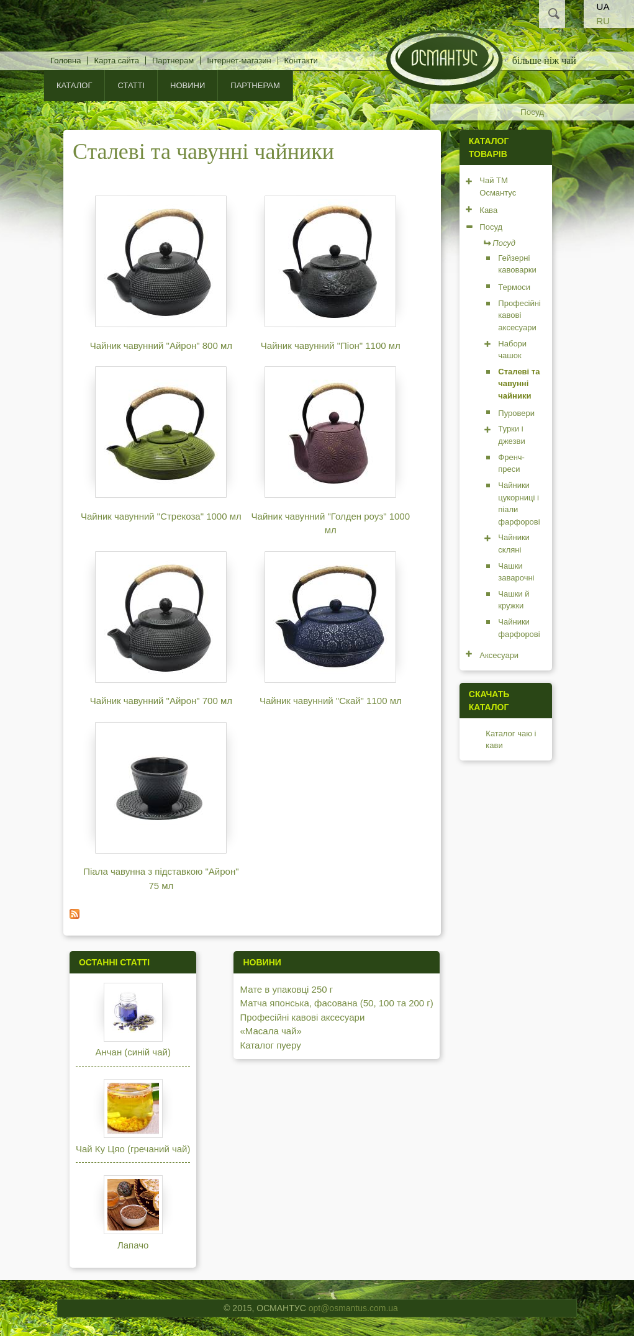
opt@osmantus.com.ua (353, 1308)
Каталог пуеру (270, 1045)
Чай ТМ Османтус (497, 186)
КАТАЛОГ (74, 85)
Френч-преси (511, 463)
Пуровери (516, 413)
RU (603, 21)
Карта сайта (116, 60)
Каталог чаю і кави (511, 740)
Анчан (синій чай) (132, 1052)
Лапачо (132, 1245)
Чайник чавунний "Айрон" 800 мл (161, 345)
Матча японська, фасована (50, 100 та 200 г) (336, 1003)
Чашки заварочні (516, 572)
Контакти (301, 60)
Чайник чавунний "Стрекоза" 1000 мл (161, 516)
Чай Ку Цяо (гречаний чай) (133, 1149)
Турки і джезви (511, 435)
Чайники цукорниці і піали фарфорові (519, 503)
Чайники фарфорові (519, 628)
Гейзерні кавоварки (517, 264)
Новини (187, 85)
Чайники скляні (514, 543)
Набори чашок (512, 350)
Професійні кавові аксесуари (519, 315)
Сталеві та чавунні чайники (519, 383)
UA (603, 6)
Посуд (532, 112)
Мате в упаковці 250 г (286, 989)
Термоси (514, 287)
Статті (131, 85)
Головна (65, 60)
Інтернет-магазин (239, 60)
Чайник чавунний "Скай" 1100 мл (331, 700)
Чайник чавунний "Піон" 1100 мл (331, 345)
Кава (488, 210)
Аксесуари (499, 655)
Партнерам (173, 60)
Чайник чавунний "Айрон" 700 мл (161, 700)
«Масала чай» (270, 1031)
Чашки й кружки (513, 600)
